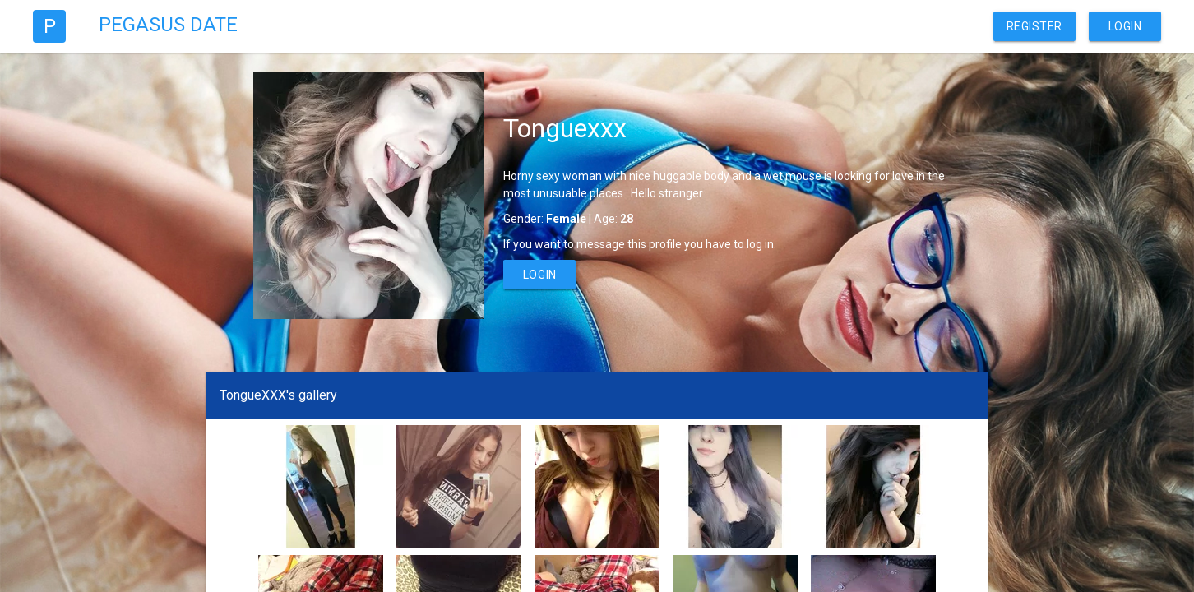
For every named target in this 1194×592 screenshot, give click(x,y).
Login (1125, 26)
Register (1034, 26)
